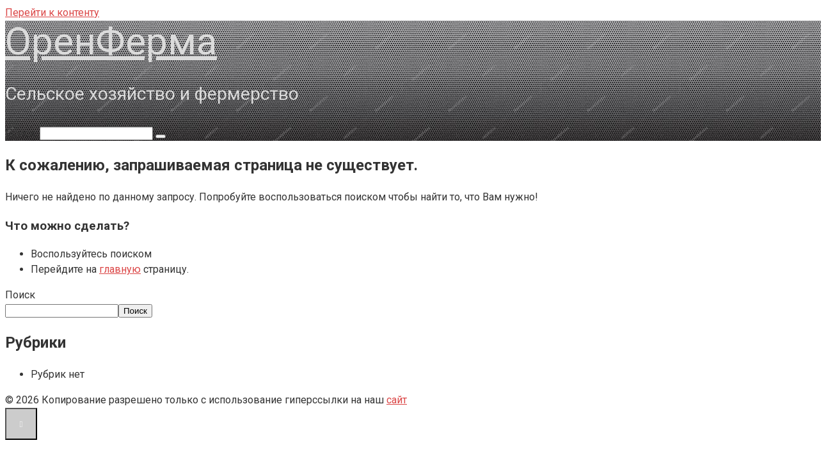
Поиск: (22, 133)
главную (120, 269)
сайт (396, 400)
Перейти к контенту (52, 12)
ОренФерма (111, 41)
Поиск (20, 295)
